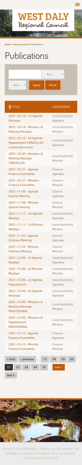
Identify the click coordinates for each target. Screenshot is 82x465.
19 (63, 359)
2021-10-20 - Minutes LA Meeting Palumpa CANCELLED (26, 158)
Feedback (27, 453)
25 (44, 367)
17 (45, 359)
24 (35, 367)
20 (71, 359)
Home (8, 44)
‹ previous (27, 359)
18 (54, 359)
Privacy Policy (48, 453)
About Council (20, 44)
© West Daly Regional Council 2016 (31, 449)
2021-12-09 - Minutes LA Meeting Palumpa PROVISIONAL (26, 306)
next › (58, 367)
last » (11, 375)
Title (16, 107)
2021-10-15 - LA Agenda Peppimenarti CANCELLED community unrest (26, 142)
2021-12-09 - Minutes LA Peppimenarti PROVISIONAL (26, 322)
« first (11, 359)
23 (26, 367)
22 (17, 367)
